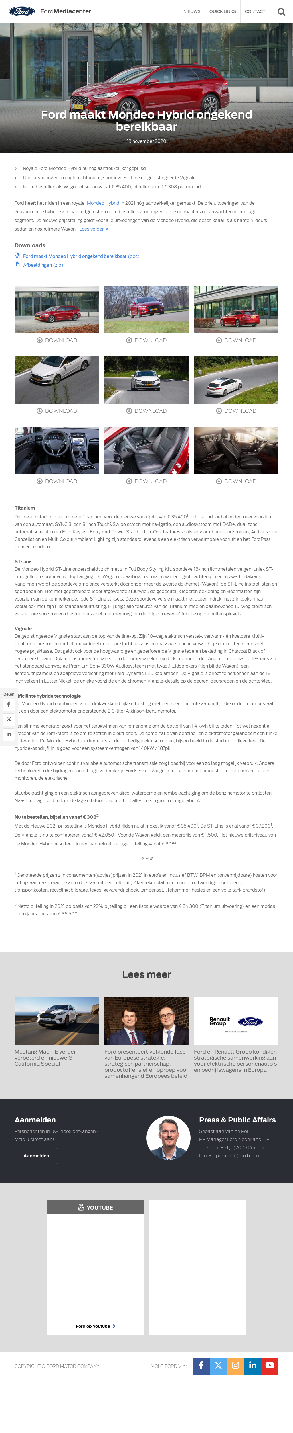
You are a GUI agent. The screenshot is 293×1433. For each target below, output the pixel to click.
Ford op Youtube (96, 1326)
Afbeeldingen (37, 265)
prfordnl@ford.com (237, 1155)
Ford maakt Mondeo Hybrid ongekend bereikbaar (75, 256)
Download (57, 340)
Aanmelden (36, 1156)
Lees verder (91, 229)
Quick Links (222, 11)
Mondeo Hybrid (103, 203)
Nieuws (192, 11)
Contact (255, 11)
